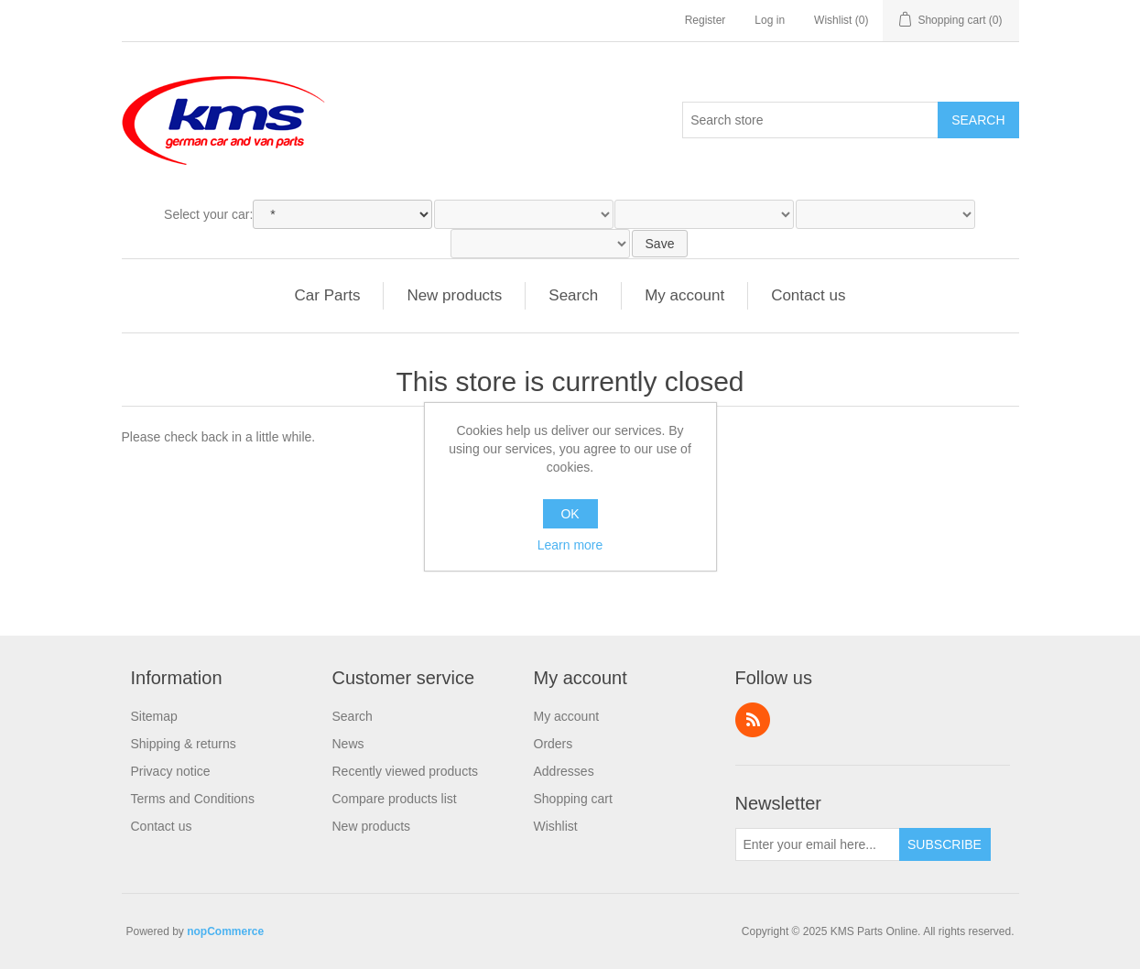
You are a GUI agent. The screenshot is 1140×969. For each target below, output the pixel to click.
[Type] (704, 214)
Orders (553, 743)
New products (454, 295)
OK (569, 513)
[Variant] (540, 243)
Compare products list (394, 798)
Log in (770, 20)
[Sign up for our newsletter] (817, 844)
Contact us (808, 295)
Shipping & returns (183, 743)
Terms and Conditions (193, 798)
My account (684, 295)
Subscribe (944, 844)
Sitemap (154, 716)
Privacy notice (171, 771)
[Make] (342, 214)
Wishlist (556, 826)
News (348, 743)
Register (705, 20)
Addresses (564, 771)
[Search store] (810, 120)
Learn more (570, 545)
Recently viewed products (405, 771)
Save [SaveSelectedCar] (660, 243)
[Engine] (885, 214)
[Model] (523, 214)
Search (977, 120)
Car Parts (328, 295)
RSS (752, 719)
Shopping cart (573, 798)
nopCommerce (225, 931)
